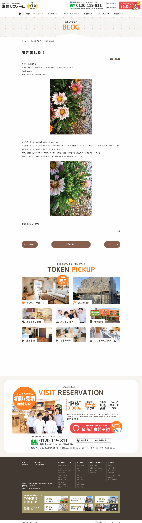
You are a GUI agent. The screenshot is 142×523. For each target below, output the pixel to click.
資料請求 (25, 465)
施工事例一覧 (80, 465)
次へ (111, 244)
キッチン (79, 468)
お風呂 (79, 470)
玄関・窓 (79, 477)
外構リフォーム (62, 484)
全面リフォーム (81, 484)
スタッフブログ (112, 470)
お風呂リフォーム (63, 472)
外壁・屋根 (61, 482)
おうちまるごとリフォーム (65, 470)
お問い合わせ (39, 465)
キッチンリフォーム (63, 468)
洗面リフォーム (62, 477)
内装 (78, 482)
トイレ (79, 472)
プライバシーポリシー (102, 521)
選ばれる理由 (93, 465)
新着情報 (110, 477)
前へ (31, 244)
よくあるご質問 (112, 480)
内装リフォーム (62, 480)
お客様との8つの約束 (96, 468)
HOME (24, 462)
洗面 (78, 475)
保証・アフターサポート (96, 470)
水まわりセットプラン (64, 465)
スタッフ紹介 (111, 468)
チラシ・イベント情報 (114, 475)
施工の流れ (93, 472)
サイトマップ (116, 521)
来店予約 (38, 462)
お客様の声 (111, 472)
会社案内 (110, 465)
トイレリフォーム (63, 475)
